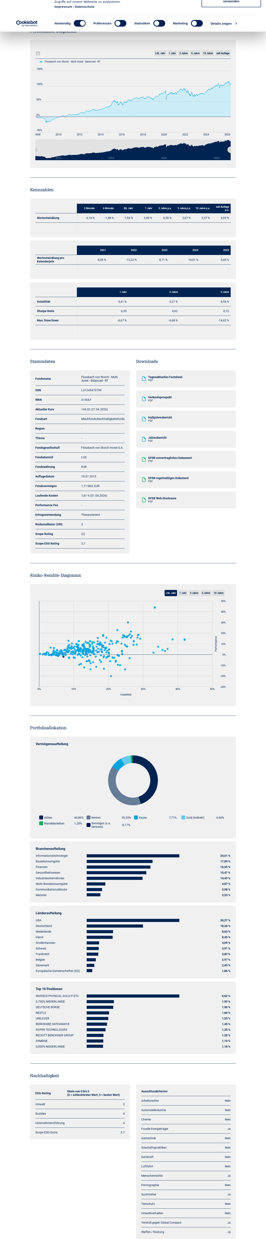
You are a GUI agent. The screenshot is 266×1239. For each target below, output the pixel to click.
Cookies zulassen (231, 11)
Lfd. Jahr (171, 593)
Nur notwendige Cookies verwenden (231, 27)
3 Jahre (194, 593)
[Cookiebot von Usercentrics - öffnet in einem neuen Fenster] (27, 52)
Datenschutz (85, 35)
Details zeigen (221, 52)
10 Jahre (218, 593)
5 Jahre (206, 593)
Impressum (63, 35)
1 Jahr (182, 593)
